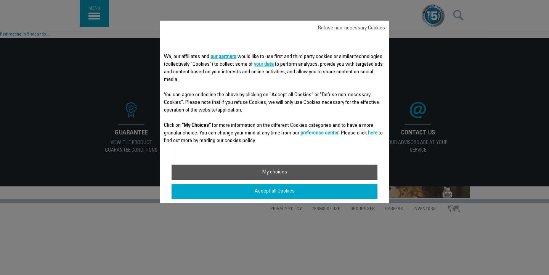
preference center (319, 133)
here (372, 133)
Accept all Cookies (275, 191)
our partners (223, 57)
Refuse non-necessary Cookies (351, 28)
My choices (274, 172)
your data (264, 64)
